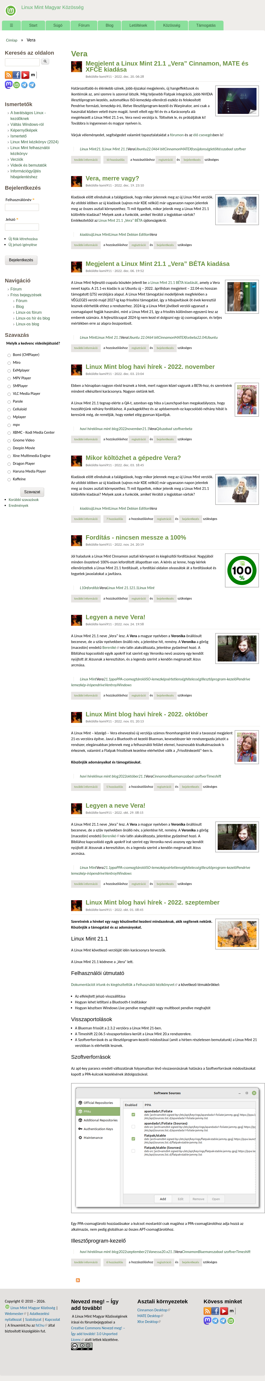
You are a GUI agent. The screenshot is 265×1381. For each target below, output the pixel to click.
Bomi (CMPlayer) (26, 354)
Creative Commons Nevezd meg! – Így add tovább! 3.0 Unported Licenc (98, 1334)
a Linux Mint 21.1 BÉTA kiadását (173, 282)
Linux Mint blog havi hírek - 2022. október (147, 714)
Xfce (193, 149)
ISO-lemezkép (155, 679)
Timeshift (214, 776)
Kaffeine (19, 479)
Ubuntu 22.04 (138, 337)
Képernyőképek (23, 130)
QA (158, 428)
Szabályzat (33, 1319)
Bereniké (110, 647)
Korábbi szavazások (24, 499)
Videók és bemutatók (28, 165)
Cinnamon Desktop (153, 1310)
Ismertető (18, 136)
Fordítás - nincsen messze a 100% (136, 537)
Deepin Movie (24, 448)
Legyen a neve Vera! (115, 617)
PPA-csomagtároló (130, 679)
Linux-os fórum (29, 312)
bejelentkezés (192, 159)
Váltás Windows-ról (27, 124)
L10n (83, 587)
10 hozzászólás (116, 159)
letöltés (216, 149)
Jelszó (12, 219)
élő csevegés (203, 135)
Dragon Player (24, 463)
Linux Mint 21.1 (115, 149)
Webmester (15, 1313)
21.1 (99, 149)
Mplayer (19, 417)
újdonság (203, 149)
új (91, 234)
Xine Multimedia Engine (31, 455)
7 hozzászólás (115, 519)
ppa (113, 679)
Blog (109, 25)
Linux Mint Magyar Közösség (51, 7)
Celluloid (19, 409)
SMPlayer (20, 385)
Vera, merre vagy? (112, 178)
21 (147, 1251)
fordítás (93, 587)
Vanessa (155, 1251)
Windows (124, 685)
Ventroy (111, 685)
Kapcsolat (52, 1319)
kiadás (85, 234)
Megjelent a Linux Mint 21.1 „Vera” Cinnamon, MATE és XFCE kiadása (167, 66)
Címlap (11, 40)
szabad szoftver (234, 149)
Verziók (16, 159)
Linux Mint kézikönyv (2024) (34, 142)
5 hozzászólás (115, 786)
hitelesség (193, 679)
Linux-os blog (27, 324)
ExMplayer (21, 370)
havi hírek (87, 428)
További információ (87, 159)
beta (193, 337)
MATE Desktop (150, 1315)
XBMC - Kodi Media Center (34, 432)
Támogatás (206, 25)
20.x (164, 1251)
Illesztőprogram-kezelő (219, 679)
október (132, 776)
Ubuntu (141, 149)
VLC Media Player (26, 393)
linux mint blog (106, 428)
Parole (18, 401)
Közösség (171, 25)
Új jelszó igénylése (22, 244)
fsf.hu (41, 1325)
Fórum (84, 25)
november (134, 428)
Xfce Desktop (149, 1321)
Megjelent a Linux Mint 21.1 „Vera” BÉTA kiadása (158, 263)
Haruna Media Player (29, 471)
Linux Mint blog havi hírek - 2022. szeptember (153, 902)
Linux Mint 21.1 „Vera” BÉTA (121, 220)
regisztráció (165, 159)
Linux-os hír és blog (33, 318)
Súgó (57, 25)
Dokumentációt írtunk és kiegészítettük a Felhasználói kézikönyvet (124, 984)
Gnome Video (23, 440)
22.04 (151, 149)
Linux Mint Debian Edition (129, 234)
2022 (122, 428)
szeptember (135, 1251)
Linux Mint (88, 149)
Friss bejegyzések (25, 295)
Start (33, 25)
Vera (131, 149)
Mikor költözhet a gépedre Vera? (133, 457)
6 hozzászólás (115, 1262)
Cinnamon (173, 149)
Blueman (175, 776)
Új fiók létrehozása (23, 239)
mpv (16, 424)
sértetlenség (175, 679)
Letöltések (138, 25)
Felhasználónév (20, 199)
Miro (16, 362)
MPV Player (22, 378)
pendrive (98, 685)
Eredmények (18, 505)
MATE (184, 149)
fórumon (177, 135)
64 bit (159, 149)
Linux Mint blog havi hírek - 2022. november (150, 366)
